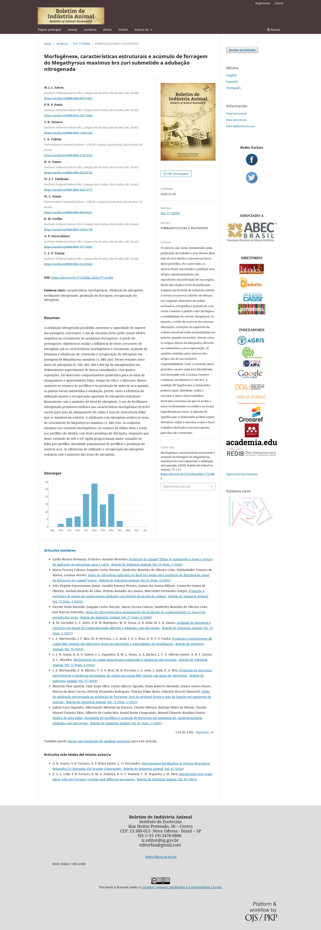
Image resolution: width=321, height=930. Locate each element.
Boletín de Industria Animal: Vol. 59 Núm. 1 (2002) (147, 564)
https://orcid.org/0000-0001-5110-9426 (68, 264)
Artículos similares (60, 550)
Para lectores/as (236, 113)
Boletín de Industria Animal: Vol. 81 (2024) (154, 769)
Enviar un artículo (242, 50)
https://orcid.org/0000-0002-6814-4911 (68, 212)
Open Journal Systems (242, 474)
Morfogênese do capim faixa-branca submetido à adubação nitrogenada (125, 660)
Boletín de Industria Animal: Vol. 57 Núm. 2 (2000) (116, 617)
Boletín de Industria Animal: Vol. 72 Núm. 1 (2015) (102, 702)
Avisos (107, 30)
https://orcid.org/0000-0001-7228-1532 (68, 132)
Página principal (49, 30)
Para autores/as (236, 120)
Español (232, 82)
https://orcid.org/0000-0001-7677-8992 (68, 246)
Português (233, 88)
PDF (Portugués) (178, 174)
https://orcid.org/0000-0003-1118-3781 (68, 155)
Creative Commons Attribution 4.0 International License (182, 887)
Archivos (90, 30)
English (231, 75)
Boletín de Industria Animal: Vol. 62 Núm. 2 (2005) (126, 723)
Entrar (279, 3)
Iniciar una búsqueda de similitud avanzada (99, 741)
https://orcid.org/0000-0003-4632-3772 (68, 190)
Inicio (47, 43)
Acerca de (142, 30)
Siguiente (202, 732)
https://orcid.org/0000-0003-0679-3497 (68, 98)
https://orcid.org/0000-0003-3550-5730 (68, 229)
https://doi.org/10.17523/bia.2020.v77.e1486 (82, 278)
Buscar (274, 30)
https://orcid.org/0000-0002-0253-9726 (68, 172)
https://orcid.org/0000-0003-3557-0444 (68, 115)
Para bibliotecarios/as (240, 126)
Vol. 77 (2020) (81, 43)
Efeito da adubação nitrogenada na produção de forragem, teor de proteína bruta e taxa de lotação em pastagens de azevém (132, 696)
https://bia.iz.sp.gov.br (161, 857)
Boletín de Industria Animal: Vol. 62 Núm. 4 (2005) (135, 580)
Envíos (123, 30)
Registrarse (262, 3)
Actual (72, 30)
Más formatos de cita (177, 486)
